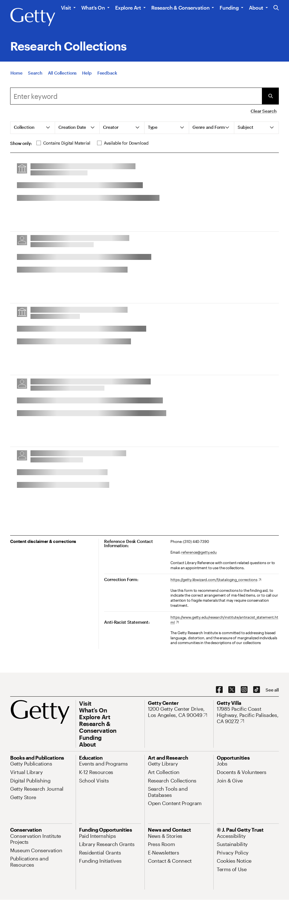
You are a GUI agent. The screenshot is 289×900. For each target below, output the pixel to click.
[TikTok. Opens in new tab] (256, 690)
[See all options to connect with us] (272, 690)
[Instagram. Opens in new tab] (244, 690)
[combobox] (136, 96)
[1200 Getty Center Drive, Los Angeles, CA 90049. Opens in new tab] (179, 712)
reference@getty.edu (199, 552)
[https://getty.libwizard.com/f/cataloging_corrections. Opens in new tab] (215, 579)
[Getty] (32, 17)
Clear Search (263, 111)
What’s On (93, 8)
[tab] (32, 128)
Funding (229, 8)
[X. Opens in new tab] (231, 690)
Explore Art (128, 8)
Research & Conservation (180, 8)
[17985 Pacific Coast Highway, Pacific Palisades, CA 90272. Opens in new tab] (248, 715)
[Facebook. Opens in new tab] (219, 690)
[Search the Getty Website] (276, 8)
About (256, 8)
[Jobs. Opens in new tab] (222, 763)
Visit (66, 8)
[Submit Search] (270, 96)
